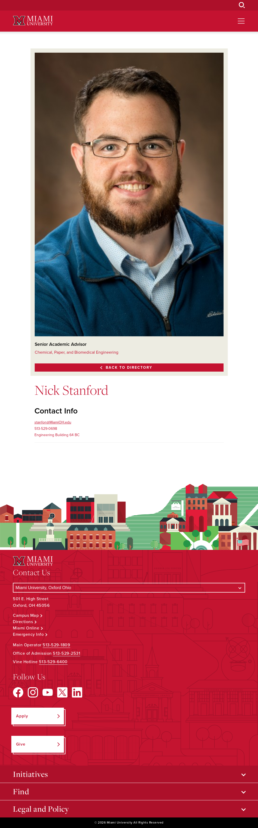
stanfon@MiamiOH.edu (52, 422)
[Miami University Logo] (33, 21)
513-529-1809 (56, 645)
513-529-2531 (66, 653)
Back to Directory (129, 367)
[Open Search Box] (242, 5)
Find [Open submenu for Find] (21, 791)
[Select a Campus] (129, 588)
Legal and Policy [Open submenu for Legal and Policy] (41, 809)
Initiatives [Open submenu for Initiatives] (30, 774)
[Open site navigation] (241, 21)
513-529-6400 (53, 661)
